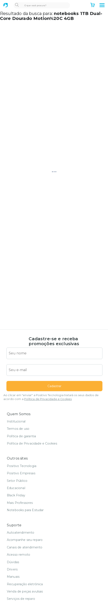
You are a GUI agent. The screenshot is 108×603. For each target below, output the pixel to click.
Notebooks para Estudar (25, 510)
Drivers (12, 569)
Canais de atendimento (24, 547)
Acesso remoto (18, 555)
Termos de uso (18, 429)
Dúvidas (13, 562)
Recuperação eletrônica (25, 584)
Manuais (13, 577)
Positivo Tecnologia (21, 466)
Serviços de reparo (21, 599)
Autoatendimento (20, 532)
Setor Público (17, 481)
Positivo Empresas (21, 473)
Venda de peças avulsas (25, 591)
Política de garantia (21, 436)
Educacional (16, 488)
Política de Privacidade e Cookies (48, 399)
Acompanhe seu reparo (25, 540)
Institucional (16, 421)
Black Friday (16, 495)
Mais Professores (20, 503)
